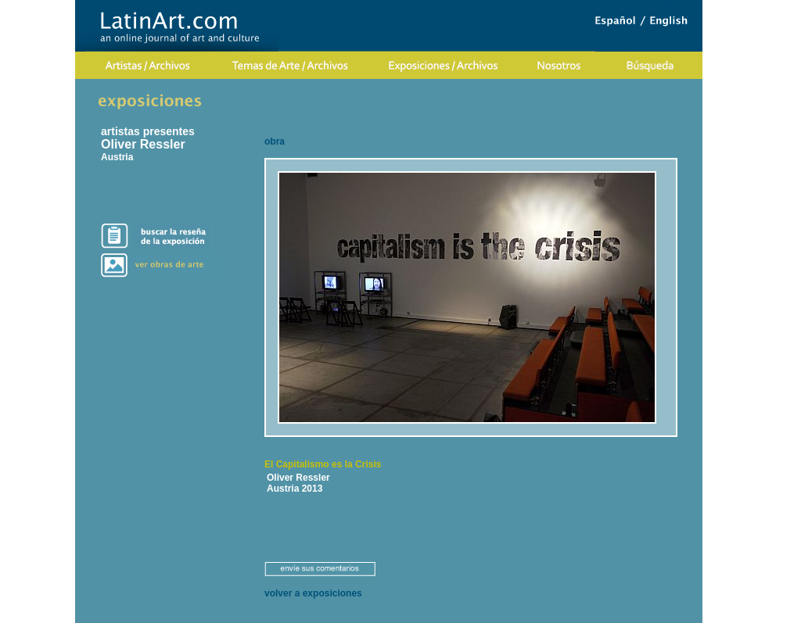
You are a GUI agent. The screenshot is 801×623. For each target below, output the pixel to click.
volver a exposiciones (313, 593)
